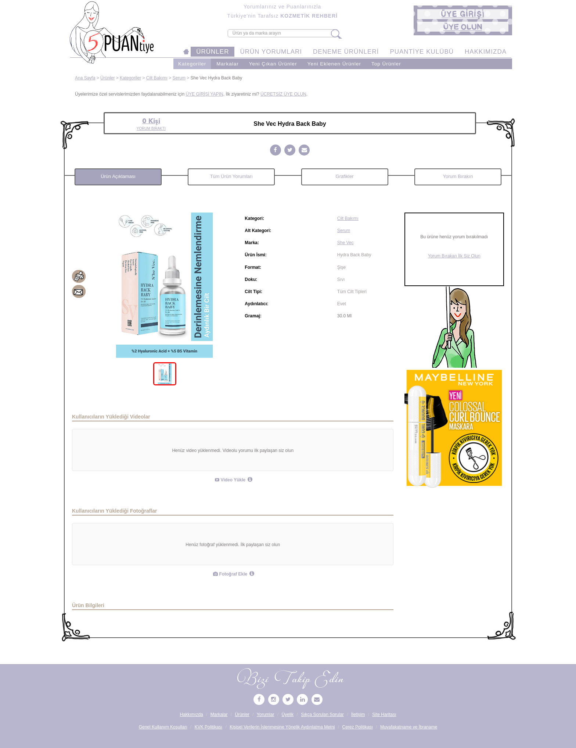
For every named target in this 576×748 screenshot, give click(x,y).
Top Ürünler (386, 64)
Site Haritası (384, 714)
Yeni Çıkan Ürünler (273, 64)
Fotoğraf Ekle (230, 574)
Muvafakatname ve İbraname (408, 727)
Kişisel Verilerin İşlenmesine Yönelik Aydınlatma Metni (282, 727)
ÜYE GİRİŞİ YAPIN (204, 94)
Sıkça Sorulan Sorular (322, 714)
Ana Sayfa (85, 78)
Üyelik (287, 714)
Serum (179, 78)
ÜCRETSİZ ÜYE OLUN (283, 94)
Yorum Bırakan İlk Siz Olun (454, 256)
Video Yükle (230, 479)
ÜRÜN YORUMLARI (271, 51)
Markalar (227, 64)
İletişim (358, 714)
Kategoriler (192, 64)
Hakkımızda (191, 714)
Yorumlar (265, 714)
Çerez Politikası (357, 727)
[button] (463, 14)
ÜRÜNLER (212, 51)
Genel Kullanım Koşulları (163, 727)
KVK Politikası (208, 727)
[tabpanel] (165, 285)
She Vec (345, 242)
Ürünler (107, 78)
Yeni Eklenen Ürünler (334, 64)
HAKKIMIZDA (486, 51)
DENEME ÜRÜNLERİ (346, 51)
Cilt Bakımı (157, 78)
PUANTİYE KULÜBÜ (422, 51)
